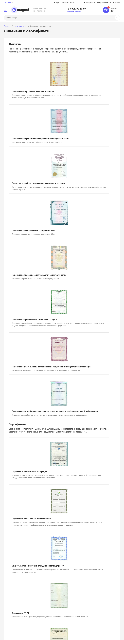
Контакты (8, 604)
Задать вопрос (62, 565)
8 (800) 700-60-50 (77, 8)
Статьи (47, 595)
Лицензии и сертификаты (14, 595)
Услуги (47, 601)
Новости (47, 598)
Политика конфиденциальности (64, 635)
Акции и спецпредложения (55, 592)
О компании (9, 592)
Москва (8, 2)
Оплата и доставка (92, 592)
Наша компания (20, 26)
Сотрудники (9, 601)
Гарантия (88, 595)
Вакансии (8, 598)
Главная (7, 26)
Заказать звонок (74, 12)
